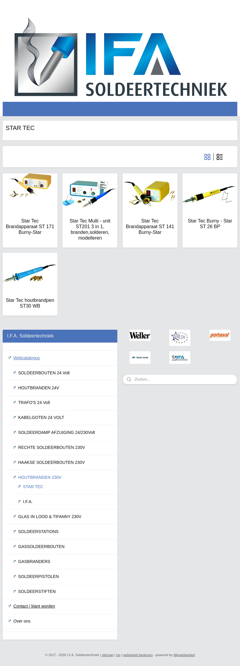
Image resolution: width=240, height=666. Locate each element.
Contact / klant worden (34, 606)
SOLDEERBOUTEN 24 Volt (44, 372)
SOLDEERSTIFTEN (37, 591)
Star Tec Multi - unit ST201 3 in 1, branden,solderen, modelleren (89, 229)
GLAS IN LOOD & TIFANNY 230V (49, 516)
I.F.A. (28, 501)
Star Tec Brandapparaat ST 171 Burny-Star (30, 226)
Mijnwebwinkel (184, 655)
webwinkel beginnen (138, 655)
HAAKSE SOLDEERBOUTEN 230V (51, 462)
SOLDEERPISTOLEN (38, 576)
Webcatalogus (26, 357)
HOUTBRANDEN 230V (40, 477)
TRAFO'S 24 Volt (34, 402)
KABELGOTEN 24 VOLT (41, 417)
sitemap (107, 655)
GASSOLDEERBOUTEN (41, 546)
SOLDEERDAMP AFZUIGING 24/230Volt (56, 432)
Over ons (22, 621)
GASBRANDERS (34, 561)
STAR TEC (33, 486)
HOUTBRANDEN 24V (38, 387)
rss (118, 655)
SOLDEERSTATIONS (38, 531)
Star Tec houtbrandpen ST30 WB (30, 303)
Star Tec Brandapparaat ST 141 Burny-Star (150, 226)
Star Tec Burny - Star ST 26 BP (210, 223)
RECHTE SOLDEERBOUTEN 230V (51, 447)
